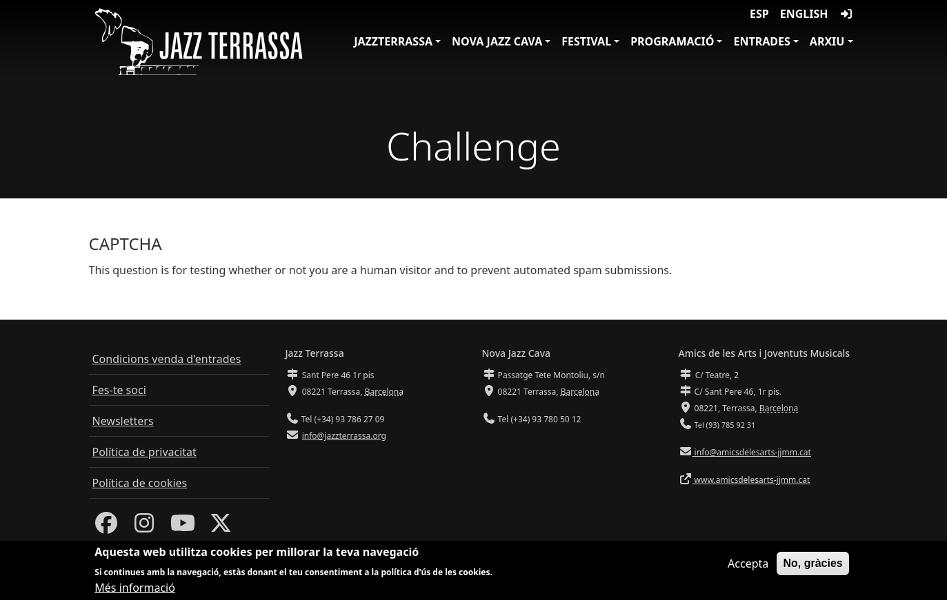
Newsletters (123, 420)
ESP (759, 13)
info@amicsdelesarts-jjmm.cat (751, 452)
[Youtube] (183, 527)
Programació (672, 41)
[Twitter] (221, 527)
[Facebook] (106, 527)
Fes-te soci (119, 389)
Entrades (761, 41)
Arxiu (827, 41)
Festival (586, 41)
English (804, 13)
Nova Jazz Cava (497, 41)
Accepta (748, 563)
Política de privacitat (144, 451)
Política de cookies (140, 482)
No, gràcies (812, 563)
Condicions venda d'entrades (166, 358)
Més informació (134, 588)
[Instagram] (144, 527)
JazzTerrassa (393, 41)
